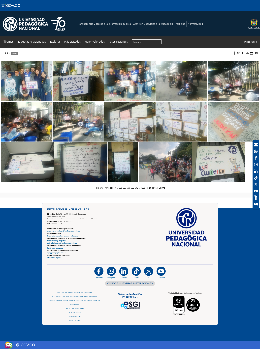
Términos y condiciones (74, 308)
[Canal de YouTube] (256, 191)
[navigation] (256, 174)
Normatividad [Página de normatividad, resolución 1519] (195, 23)
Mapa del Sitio (74, 320)
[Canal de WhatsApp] (256, 151)
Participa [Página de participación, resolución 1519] (180, 23)
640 (136, 187)
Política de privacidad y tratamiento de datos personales (75, 296)
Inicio (6, 53)
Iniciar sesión (250, 41)
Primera (99, 187)
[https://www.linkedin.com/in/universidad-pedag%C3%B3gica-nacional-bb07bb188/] (124, 272)
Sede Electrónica (74, 312)
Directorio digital (54, 258)
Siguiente (152, 187)
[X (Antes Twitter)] (256, 184)
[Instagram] (111, 272)
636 (120, 187)
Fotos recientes (118, 41)
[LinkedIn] (256, 171)
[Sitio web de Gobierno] (11, 8)
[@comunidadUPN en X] (148, 272)
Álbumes (8, 41)
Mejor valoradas (95, 41)
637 (124, 187)
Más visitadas (72, 41)
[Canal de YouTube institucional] (161, 272)
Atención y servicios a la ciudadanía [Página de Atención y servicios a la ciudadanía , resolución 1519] (153, 23)
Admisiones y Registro (56, 241)
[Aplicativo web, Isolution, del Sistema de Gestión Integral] (130, 301)
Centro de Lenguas (55, 248)
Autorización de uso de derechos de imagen (74, 292)
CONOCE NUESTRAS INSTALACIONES (130, 283)
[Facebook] (256, 158)
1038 (143, 187)
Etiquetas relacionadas (31, 41)
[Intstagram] (256, 164)
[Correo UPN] (256, 144)
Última (162, 187)
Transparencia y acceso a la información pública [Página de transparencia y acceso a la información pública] (104, 23)
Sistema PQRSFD (74, 316)
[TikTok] (256, 177)
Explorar (55, 41)
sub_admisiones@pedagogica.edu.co (62, 243)
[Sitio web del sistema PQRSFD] (256, 204)
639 (132, 187)
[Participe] (256, 197)
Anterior (109, 187)
